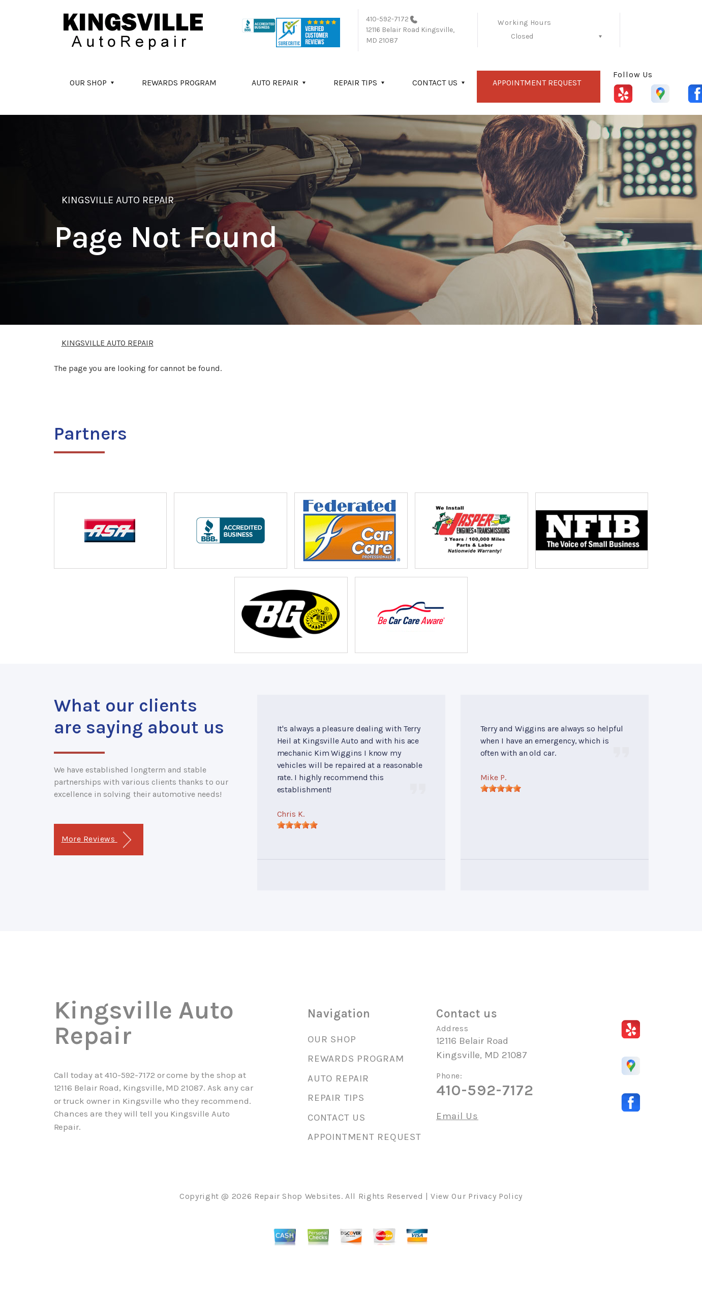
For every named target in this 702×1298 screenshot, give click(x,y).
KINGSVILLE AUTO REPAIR (118, 200)
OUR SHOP (88, 82)
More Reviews (96, 839)
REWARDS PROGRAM (179, 82)
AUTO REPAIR (275, 82)
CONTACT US (434, 82)
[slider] (297, 825)
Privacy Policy (495, 1196)
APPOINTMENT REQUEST (537, 82)
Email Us (457, 1116)
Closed (522, 36)
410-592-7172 (387, 19)
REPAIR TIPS (355, 82)
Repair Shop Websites (297, 1196)
